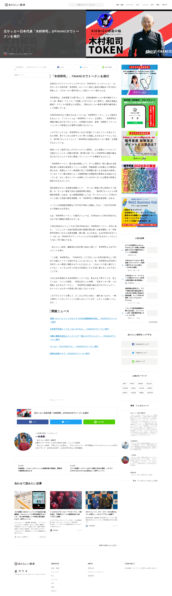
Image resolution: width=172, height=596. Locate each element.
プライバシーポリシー (96, 572)
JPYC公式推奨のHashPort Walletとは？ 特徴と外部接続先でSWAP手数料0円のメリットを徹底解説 (135, 248)
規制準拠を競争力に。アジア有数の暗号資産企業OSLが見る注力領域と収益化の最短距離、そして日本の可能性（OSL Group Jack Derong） (134, 294)
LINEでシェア (140, 361)
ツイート (85, 67)
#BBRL (141, 393)
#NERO (140, 384)
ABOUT (164, 5)
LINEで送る (108, 67)
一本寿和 (40, 436)
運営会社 (91, 568)
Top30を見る (153, 322)
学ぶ (137, 5)
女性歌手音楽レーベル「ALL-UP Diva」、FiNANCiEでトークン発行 (79, 329)
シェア (62, 67)
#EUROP (150, 393)
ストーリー (130, 5)
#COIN (141, 388)
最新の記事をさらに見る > (108, 545)
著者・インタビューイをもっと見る (145, 481)
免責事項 (91, 576)
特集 (135, 255)
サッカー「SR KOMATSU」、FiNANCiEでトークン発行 (74, 346)
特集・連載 (120, 5)
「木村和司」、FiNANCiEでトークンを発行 (30, 68)
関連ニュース (19, 75)
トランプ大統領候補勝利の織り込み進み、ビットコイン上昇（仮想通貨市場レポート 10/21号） (134, 311)
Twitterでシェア (141, 353)
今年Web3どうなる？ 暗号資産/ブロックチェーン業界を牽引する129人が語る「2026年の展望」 (135, 264)
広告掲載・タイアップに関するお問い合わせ (141, 568)
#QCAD (149, 384)
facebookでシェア (142, 344)
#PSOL (133, 388)
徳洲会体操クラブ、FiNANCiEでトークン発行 (70, 353)
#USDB (133, 393)
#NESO (150, 388)
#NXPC (125, 393)
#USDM (125, 388)
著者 (157, 5)
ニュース (145, 5)
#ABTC (132, 384)
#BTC (124, 384)
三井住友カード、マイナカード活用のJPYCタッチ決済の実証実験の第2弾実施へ (134, 278)
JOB (152, 5)
